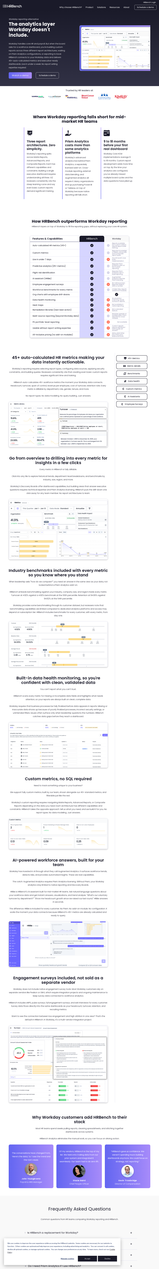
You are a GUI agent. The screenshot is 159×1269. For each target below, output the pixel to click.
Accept (87, 1259)
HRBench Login (149, 2)
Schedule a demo (145, 7)
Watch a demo (20, 75)
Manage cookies (67, 1259)
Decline (107, 1259)
